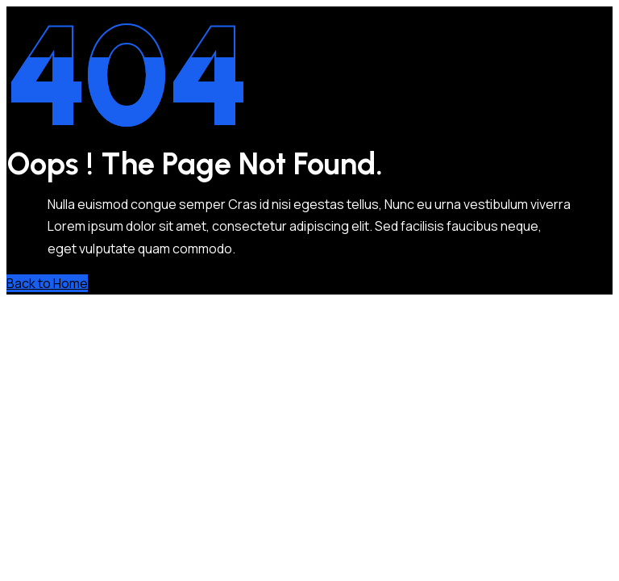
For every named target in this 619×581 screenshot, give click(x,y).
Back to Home (47, 283)
